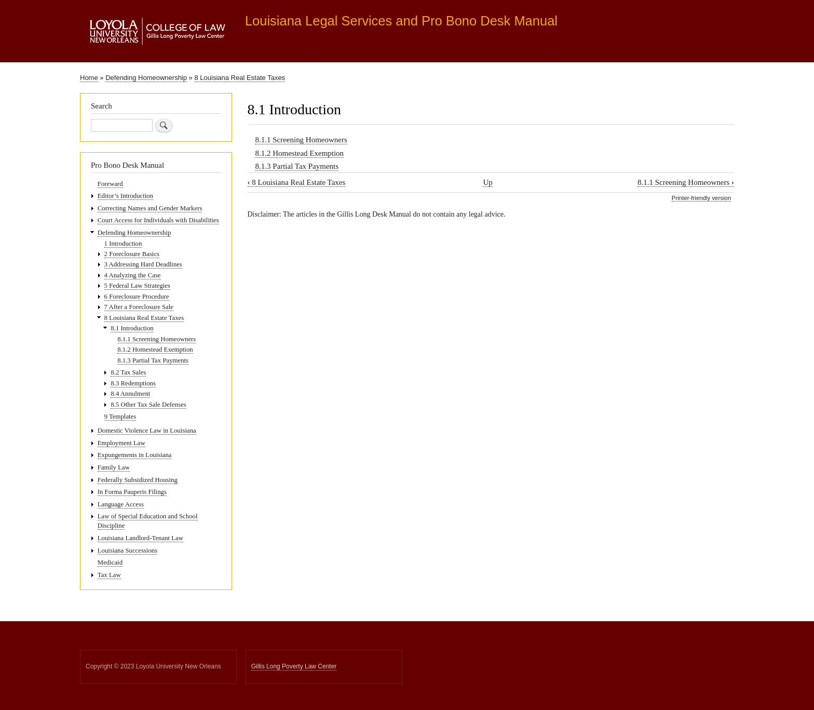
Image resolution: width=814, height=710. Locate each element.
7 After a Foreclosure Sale (138, 307)
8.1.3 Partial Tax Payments (296, 166)
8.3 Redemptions (133, 383)
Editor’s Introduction (125, 195)
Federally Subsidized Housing (138, 480)
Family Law (114, 467)
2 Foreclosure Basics (132, 254)
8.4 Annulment (130, 393)
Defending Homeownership (146, 78)
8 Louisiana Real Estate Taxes (239, 78)
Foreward (110, 183)
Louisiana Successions (127, 550)
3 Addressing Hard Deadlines (143, 264)
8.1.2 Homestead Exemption (299, 153)
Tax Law (109, 575)
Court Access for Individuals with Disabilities (158, 220)
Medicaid (110, 562)
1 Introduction (123, 243)
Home (89, 78)
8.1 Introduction (132, 328)
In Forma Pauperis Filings (132, 491)
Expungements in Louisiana (135, 455)
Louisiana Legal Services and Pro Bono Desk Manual (401, 21)
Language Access (121, 504)
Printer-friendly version (701, 198)
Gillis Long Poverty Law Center (294, 666)
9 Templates (120, 416)
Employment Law (121, 443)
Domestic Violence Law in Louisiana (147, 430)
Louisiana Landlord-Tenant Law (140, 538)
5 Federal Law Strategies (137, 285)
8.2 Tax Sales (128, 372)
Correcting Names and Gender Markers (150, 208)
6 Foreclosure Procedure (136, 296)
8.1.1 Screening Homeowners (301, 140)
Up (487, 182)
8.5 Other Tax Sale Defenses (148, 404)
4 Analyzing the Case (132, 275)
